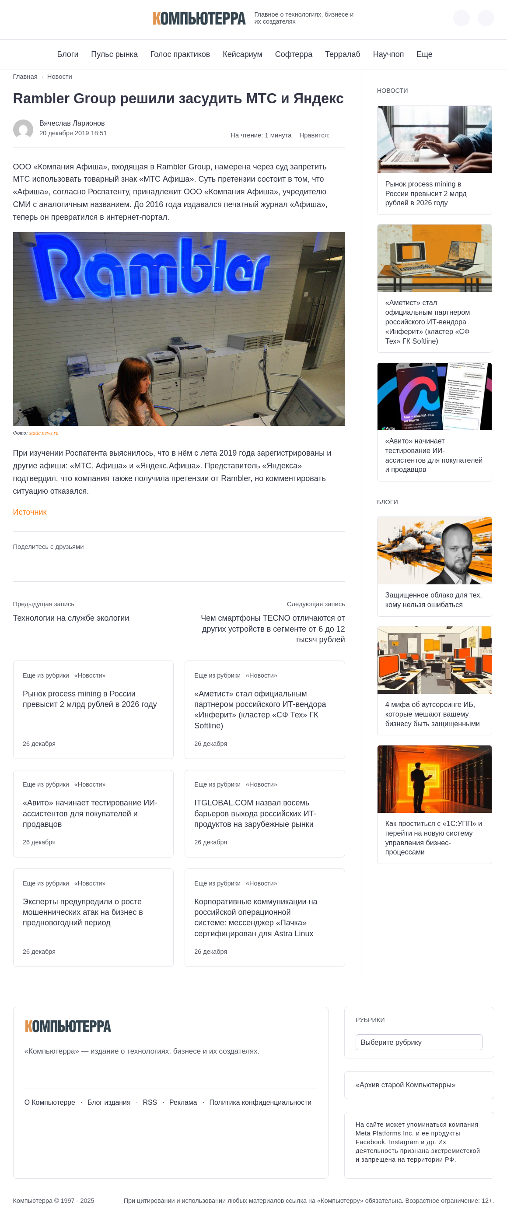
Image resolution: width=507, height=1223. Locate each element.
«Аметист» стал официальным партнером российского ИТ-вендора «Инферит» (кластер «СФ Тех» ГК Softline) (260, 709)
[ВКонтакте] (19, 18)
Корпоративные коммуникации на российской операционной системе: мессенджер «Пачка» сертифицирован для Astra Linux (255, 917)
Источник (30, 512)
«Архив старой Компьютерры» (405, 1085)
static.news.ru (44, 433)
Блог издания (109, 1102)
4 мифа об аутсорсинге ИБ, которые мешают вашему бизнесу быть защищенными (432, 713)
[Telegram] (51, 18)
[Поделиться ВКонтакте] (19, 563)
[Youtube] (35, 18)
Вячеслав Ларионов (72, 123)
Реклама (183, 1102)
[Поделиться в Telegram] (35, 563)
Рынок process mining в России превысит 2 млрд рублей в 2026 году (90, 699)
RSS (150, 1102)
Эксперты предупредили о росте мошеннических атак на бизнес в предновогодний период (83, 912)
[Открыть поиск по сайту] (486, 18)
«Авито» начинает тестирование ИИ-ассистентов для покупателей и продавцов (90, 813)
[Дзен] (68, 18)
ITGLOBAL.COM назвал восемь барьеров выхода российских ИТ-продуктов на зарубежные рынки (255, 813)
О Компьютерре (49, 1102)
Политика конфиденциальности (261, 1102)
